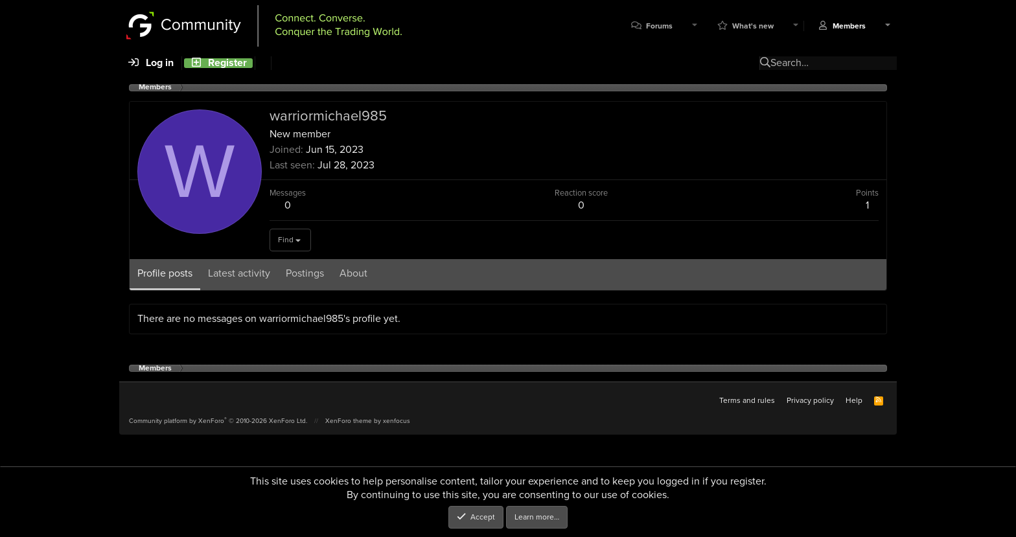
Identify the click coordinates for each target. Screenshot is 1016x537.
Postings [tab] (305, 273)
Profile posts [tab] (164, 273)
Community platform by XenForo (218, 421)
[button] (695, 26)
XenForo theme (348, 421)
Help (854, 400)
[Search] (263, 63)
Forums (659, 26)
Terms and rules (747, 400)
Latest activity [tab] (239, 273)
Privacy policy (810, 400)
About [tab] (353, 273)
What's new (753, 26)
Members (849, 26)
